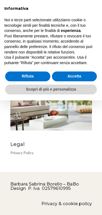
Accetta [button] (74, 76)
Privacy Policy (21, 152)
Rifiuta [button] (28, 76)
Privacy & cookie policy (66, 203)
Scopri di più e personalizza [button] (51, 89)
